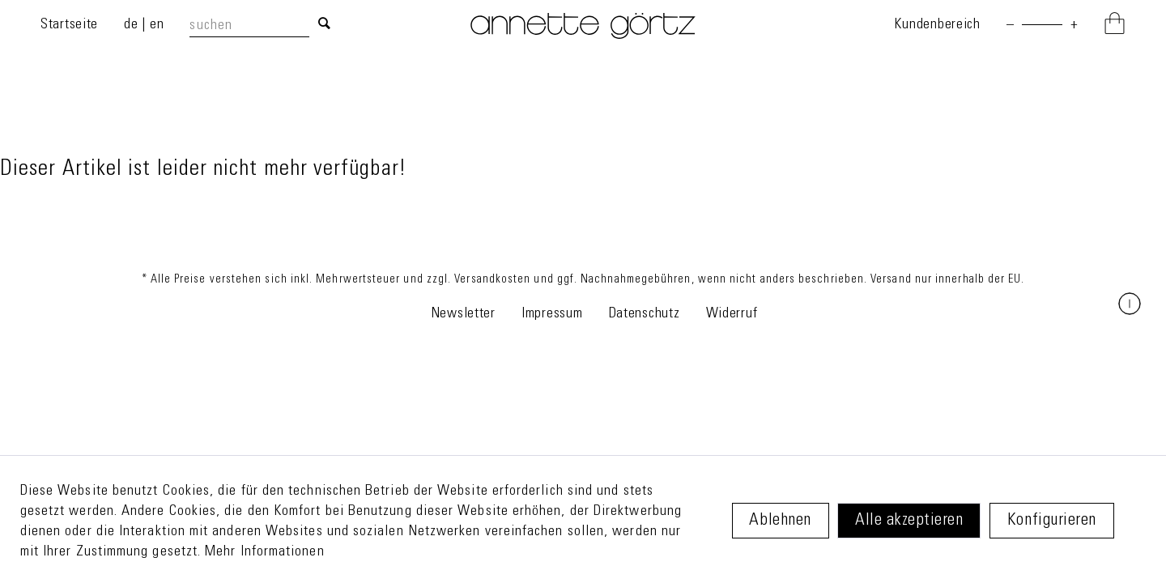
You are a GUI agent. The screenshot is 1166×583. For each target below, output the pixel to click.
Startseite (69, 25)
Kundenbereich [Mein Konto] (937, 25)
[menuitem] (263, 26)
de (133, 25)
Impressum (551, 314)
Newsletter (463, 314)
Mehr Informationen (264, 552)
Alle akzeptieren (909, 521)
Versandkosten (492, 280)
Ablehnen (780, 521)
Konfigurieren (1051, 521)
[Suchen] (324, 25)
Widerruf (732, 314)
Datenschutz (644, 314)
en (157, 25)
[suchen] (249, 26)
